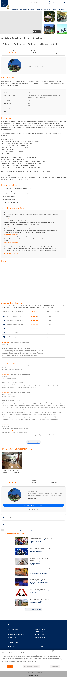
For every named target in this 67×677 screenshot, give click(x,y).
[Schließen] (64, 651)
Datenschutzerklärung (37, 672)
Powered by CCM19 (33, 675)
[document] (33, 658)
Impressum (27, 672)
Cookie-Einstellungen (31, 666)
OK (10, 666)
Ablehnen (55, 666)
